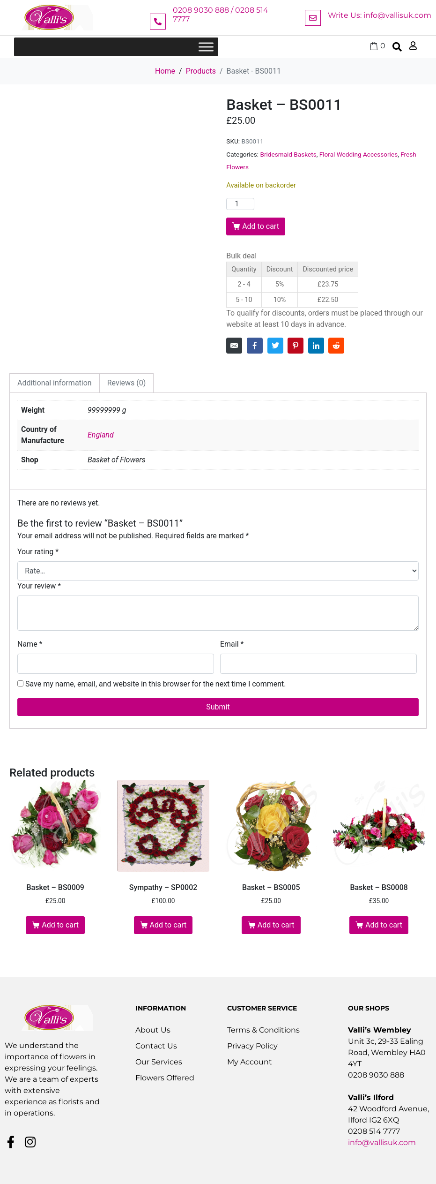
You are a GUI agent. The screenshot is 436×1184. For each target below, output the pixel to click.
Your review (39, 585)
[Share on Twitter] (275, 346)
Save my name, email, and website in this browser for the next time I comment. (155, 683)
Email (232, 644)
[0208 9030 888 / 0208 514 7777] (158, 22)
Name (30, 644)
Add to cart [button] (60, 924)
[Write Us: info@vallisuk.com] (313, 18)
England (101, 434)
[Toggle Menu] (206, 46)
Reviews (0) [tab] (126, 382)
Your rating (38, 551)
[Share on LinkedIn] (316, 346)
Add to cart (260, 226)
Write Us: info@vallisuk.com (379, 15)
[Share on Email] (234, 346)
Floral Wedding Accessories (358, 154)
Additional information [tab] (54, 382)
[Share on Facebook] (255, 346)
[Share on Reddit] (336, 346)
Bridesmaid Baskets (288, 154)
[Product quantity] (240, 204)
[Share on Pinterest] (295, 346)
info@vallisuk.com (382, 1142)
